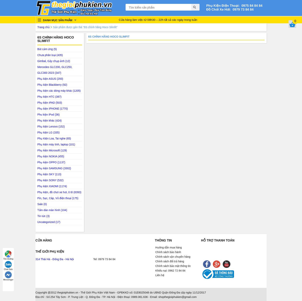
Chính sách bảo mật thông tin (173, 265)
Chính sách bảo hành (168, 252)
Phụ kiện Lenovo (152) (51, 126)
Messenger (8, 276)
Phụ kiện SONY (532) (50, 180)
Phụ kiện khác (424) (49, 120)
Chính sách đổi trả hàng (169, 261)
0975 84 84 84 (251, 6)
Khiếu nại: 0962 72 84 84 (170, 270)
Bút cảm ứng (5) (47, 49)
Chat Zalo (8, 265)
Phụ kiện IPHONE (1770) (52, 108)
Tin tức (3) (43, 216)
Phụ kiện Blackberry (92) (52, 84)
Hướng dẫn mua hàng (168, 247)
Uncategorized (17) (48, 222)
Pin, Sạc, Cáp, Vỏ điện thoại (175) (57, 198)
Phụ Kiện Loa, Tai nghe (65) (54, 138)
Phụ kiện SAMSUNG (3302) (54, 168)
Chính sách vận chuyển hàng (172, 256)
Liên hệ (159, 275)
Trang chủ (43, 27)
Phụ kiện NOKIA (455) (50, 156)
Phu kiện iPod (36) (48, 114)
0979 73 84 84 (242, 9)
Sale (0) (42, 204)
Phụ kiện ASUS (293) (50, 78)
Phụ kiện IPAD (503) (49, 102)
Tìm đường (8, 255)
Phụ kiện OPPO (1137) (51, 162)
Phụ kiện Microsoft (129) (52, 150)
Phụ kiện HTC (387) (49, 96)
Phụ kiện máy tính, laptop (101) (56, 144)
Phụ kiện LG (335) (48, 132)
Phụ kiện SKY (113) (49, 174)
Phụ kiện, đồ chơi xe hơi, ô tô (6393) (59, 192)
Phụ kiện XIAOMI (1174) (52, 186)
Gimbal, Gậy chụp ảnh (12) (53, 61)
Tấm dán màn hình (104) (52, 210)
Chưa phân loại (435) (50, 55)
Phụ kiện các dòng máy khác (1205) (59, 90)
